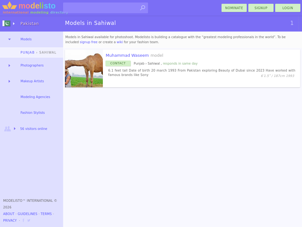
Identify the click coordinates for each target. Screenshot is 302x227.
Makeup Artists (32, 81)
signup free (89, 42)
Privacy (10, 220)
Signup (261, 8)
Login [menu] (287, 8)
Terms (46, 214)
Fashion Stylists (33, 112)
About (9, 214)
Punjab (28, 52)
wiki (120, 42)
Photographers (32, 65)
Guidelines (28, 214)
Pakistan (30, 23)
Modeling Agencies (35, 97)
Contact (118, 63)
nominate (234, 8)
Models (26, 39)
